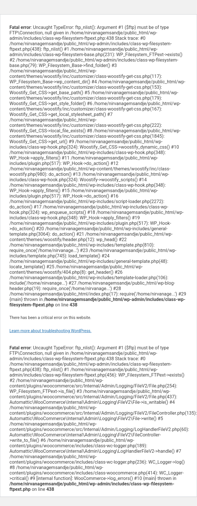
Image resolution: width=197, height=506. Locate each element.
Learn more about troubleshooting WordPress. (50, 330)
